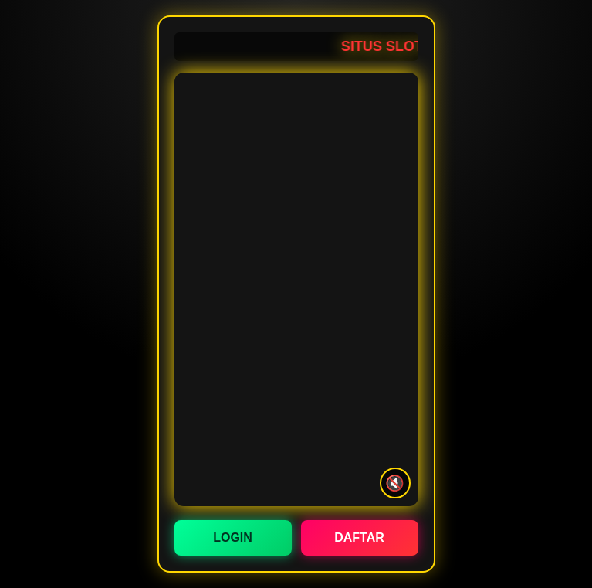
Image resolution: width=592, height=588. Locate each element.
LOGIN (232, 537)
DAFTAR (359, 537)
